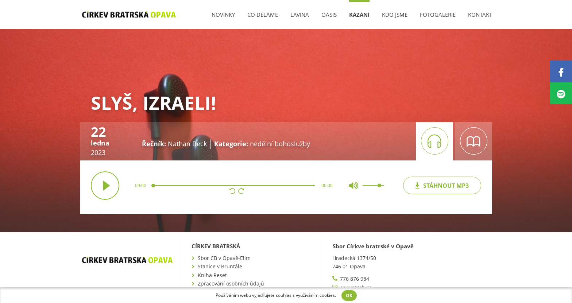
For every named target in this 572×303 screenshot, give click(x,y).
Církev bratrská (216, 246)
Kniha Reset (212, 275)
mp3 (442, 185)
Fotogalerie (438, 14)
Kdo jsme (394, 14)
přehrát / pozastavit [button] (105, 185)
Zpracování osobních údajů (231, 283)
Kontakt (480, 14)
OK (349, 295)
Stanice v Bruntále (220, 266)
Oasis (329, 14)
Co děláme (262, 14)
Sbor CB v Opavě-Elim (224, 258)
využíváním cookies (315, 295)
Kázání (359, 14)
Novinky (223, 14)
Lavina (299, 14)
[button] (232, 191)
